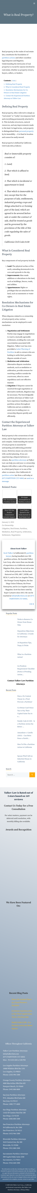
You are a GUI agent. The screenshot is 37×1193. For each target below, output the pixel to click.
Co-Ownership (8, 525)
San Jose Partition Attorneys (14, 1095)
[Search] (32, 774)
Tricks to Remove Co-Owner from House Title (25, 622)
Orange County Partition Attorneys (16, 1080)
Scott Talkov (8, 553)
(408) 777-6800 (14, 1104)
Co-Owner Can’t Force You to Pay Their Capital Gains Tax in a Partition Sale (22, 1014)
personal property (26, 131)
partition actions (8, 58)
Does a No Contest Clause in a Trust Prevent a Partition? (22, 1002)
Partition (23, 528)
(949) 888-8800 (14, 1089)
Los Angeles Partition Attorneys (15, 1065)
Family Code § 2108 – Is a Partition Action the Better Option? (22, 1025)
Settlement (6, 535)
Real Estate (14, 528)
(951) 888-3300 (14, 1148)
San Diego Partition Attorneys (14, 1110)
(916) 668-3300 (14, 1163)
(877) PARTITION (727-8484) (13, 478)
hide (14, 81)
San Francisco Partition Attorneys (16, 1124)
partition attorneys (19, 460)
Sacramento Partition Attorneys (15, 1154)
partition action (8, 475)
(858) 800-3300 (14, 1119)
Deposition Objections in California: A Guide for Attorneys (25, 634)
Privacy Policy (25, 1190)
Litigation (6, 528)
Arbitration (26, 532)
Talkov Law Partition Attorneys (15, 1051)
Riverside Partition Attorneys (14, 1139)
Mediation (6, 532)
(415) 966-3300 (14, 1133)
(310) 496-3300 (14, 1075)
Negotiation (16, 535)
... (31, 602)
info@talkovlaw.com (20, 596)
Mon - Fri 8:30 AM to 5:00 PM (14, 1060)
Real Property (16, 532)
